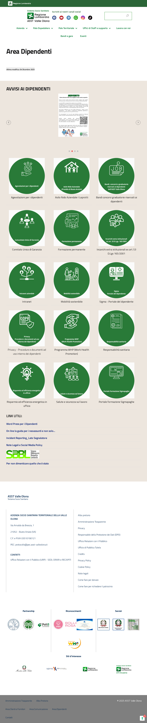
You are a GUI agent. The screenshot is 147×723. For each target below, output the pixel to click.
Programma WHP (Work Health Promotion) (71, 352)
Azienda (20, 28)
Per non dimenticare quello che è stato (27, 463)
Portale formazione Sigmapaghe (116, 402)
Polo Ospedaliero (41, 28)
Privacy (81, 528)
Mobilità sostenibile (72, 302)
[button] (8, 122)
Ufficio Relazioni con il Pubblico (92, 541)
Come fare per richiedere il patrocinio (95, 586)
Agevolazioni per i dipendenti (27, 197)
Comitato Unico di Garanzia (27, 249)
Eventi (83, 36)
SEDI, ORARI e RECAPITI (59, 559)
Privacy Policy (84, 560)
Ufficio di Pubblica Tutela (89, 547)
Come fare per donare (88, 580)
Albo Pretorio (42, 700)
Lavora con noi (123, 28)
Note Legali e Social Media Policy (24, 445)
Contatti (8, 717)
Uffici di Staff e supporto (95, 28)
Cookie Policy (84, 567)
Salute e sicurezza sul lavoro (71, 402)
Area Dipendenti (59, 709)
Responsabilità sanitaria (116, 350)
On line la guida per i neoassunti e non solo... (30, 431)
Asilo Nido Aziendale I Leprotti (71, 197)
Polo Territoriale (66, 28)
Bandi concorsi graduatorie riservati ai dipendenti (116, 199)
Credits (81, 554)
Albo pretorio (84, 515)
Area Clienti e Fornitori (15, 709)
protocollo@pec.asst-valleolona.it (31, 544)
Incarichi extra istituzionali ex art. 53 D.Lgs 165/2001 (116, 251)
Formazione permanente (71, 249)
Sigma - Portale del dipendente (116, 302)
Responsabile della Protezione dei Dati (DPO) (99, 534)
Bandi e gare (67, 36)
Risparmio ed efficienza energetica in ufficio (27, 404)
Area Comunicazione (38, 709)
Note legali (83, 573)
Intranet (26, 302)
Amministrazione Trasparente (92, 521)
